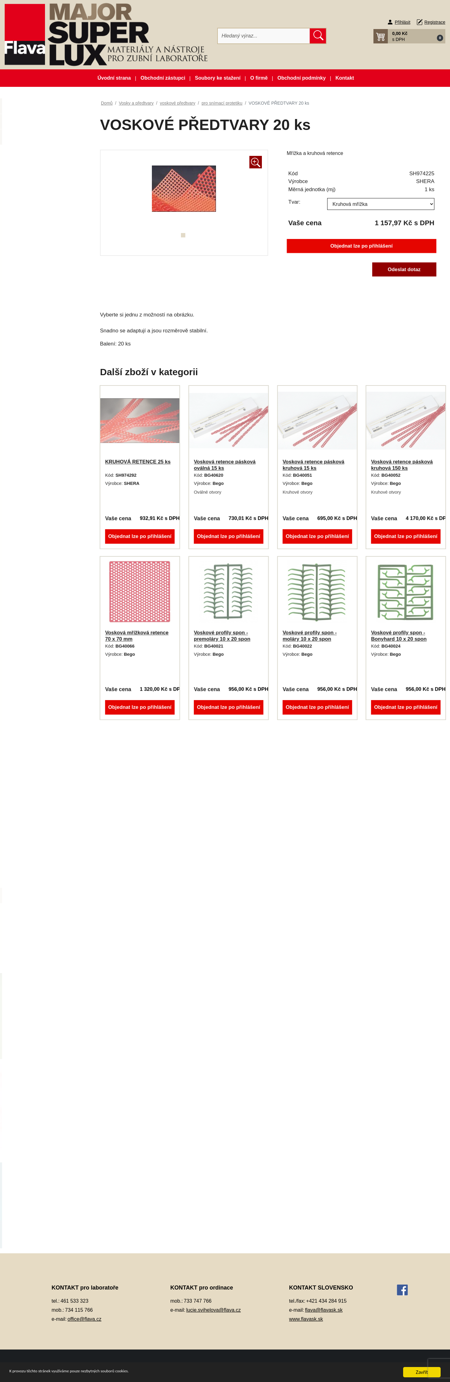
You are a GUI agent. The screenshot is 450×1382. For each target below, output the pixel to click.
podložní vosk (39, 771)
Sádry (25, 586)
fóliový (32, 678)
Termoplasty (31, 616)
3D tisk (26, 154)
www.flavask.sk (306, 1319)
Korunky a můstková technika (49, 369)
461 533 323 (74, 1301)
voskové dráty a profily (48, 849)
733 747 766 (198, 1301)
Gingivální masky (37, 285)
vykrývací (35, 926)
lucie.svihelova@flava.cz (213, 1310)
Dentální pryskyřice (39, 208)
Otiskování (30, 477)
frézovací (34, 694)
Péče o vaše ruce (37, 508)
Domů (106, 103)
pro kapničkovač (42, 787)
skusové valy (38, 818)
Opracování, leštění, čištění (47, 447)
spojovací (35, 833)
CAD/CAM (30, 192)
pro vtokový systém (52, 910)
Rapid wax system (44, 802)
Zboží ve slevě (45, 139)
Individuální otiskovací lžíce (47, 300)
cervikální (35, 647)
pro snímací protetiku (53, 895)
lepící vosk (36, 725)
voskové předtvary (44, 864)
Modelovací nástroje (40, 416)
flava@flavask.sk (323, 1310)
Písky (25, 539)
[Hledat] (264, 35)
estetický (34, 663)
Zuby (24, 957)
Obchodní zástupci (163, 78)
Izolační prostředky (38, 316)
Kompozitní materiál (40, 354)
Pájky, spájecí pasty (39, 493)
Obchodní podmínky (302, 78)
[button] (409, 36)
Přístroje (28, 570)
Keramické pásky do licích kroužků (46, 335)
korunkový (36, 709)
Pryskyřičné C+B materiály (46, 555)
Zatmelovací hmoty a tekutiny (49, 941)
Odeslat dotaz (404, 269)
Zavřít (422, 1372)
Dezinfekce (30, 238)
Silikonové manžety (39, 601)
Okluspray (29, 431)
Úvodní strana (114, 78)
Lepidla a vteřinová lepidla (46, 400)
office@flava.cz (84, 1319)
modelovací (37, 740)
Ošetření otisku (35, 462)
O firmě (259, 78)
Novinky (45, 123)
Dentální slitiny (34, 223)
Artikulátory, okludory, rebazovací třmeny (41, 173)
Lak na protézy (34, 385)
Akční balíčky (45, 108)
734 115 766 (79, 1310)
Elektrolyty (30, 269)
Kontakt (344, 78)
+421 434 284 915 (326, 1301)
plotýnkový (36, 756)
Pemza (26, 524)
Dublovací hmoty (36, 254)
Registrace (434, 22)
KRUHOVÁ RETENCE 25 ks (138, 462)
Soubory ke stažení (218, 78)
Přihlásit (402, 22)
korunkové (42, 879)
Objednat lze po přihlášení (361, 246)
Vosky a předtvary (37, 632)
